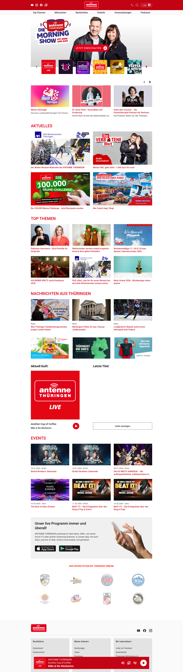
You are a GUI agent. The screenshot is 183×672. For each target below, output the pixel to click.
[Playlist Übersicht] (135, 663)
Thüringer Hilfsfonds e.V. (127, 656)
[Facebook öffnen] (41, 5)
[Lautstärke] (123, 663)
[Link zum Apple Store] (45, 548)
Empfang (78, 656)
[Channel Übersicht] (129, 663)
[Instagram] (150, 630)
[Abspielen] (143, 662)
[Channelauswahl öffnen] (137, 5)
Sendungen (79, 648)
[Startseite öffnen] (91, 5)
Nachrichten (82, 12)
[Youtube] (138, 630)
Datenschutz (38, 652)
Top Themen (39, 12)
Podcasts (145, 12)
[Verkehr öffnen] (46, 5)
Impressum (38, 648)
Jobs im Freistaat (124, 648)
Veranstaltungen (123, 12)
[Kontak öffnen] (132, 5)
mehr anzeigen (122, 426)
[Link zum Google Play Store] (69, 548)
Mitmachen (60, 12)
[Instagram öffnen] (36, 5)
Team (76, 652)
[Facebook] (144, 630)
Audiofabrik (121, 652)
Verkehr (101, 12)
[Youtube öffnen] (32, 5)
